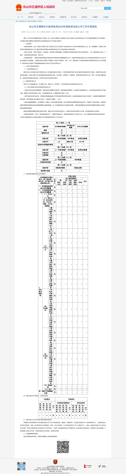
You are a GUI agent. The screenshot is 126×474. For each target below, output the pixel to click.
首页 (21, 17)
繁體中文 (103, 0)
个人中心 (90, 0)
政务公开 (41, 17)
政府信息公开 (22, 21)
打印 (83, 32)
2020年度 (40, 21)
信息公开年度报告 (31, 21)
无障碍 (64, 0)
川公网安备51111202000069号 (49, 473)
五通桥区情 (63, 17)
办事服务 (95, 17)
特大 (64, 32)
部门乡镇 (73, 17)
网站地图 (109, 0)
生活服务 (105, 17)
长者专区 (96, 0)
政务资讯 (30, 17)
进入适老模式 (70, 0)
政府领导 (52, 17)
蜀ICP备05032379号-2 (64, 473)
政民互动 (84, 17)
